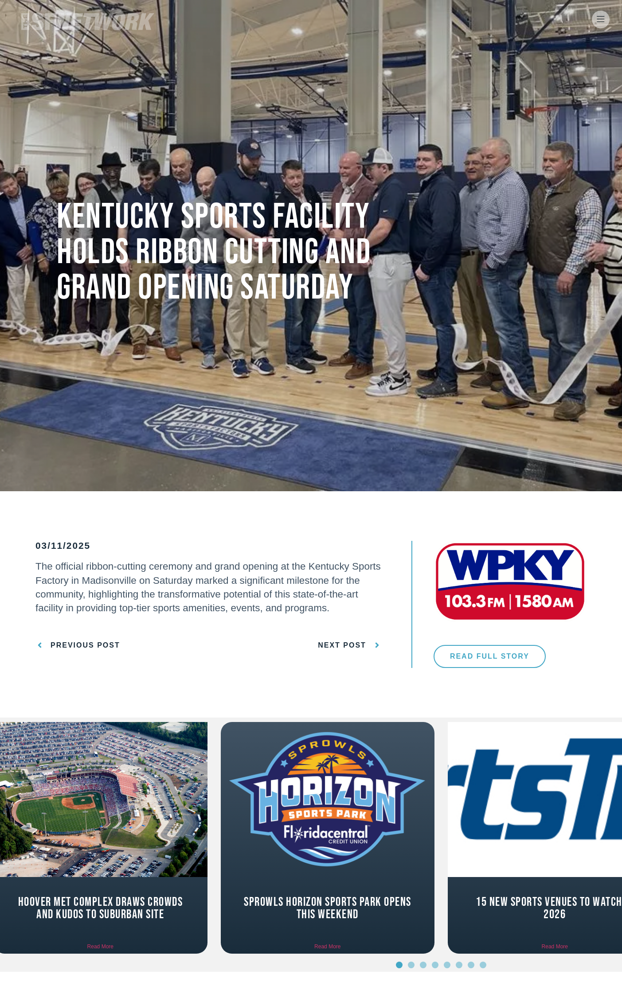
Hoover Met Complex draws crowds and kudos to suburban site (100, 908)
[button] (399, 965)
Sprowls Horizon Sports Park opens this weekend (327, 908)
